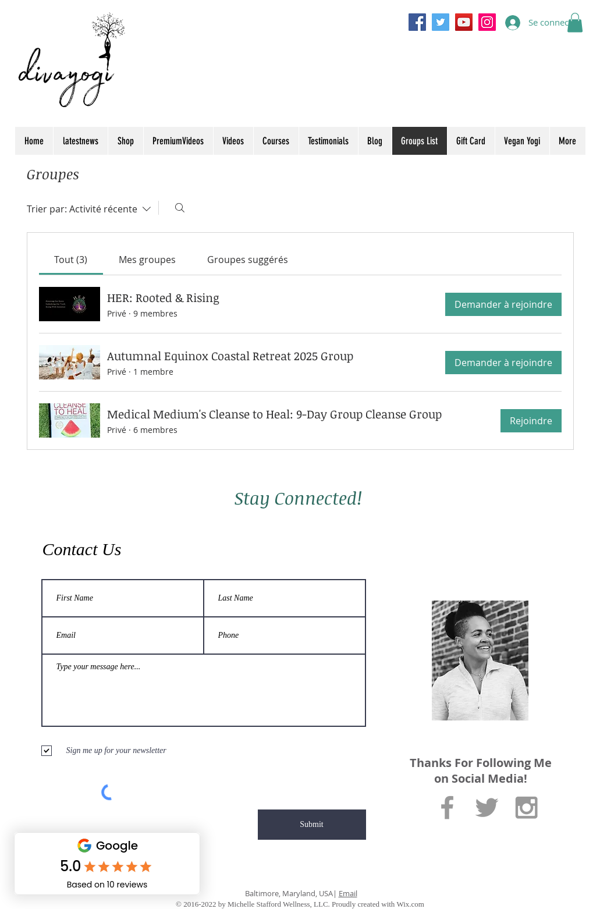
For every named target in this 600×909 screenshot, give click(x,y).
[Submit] (312, 824)
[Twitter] (440, 22)
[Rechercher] (180, 208)
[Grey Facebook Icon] (447, 807)
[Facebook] (417, 22)
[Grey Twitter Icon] (486, 807)
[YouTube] (464, 22)
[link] (70, 259)
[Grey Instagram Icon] (526, 807)
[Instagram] (487, 22)
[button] (575, 22)
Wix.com (410, 904)
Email (348, 893)
